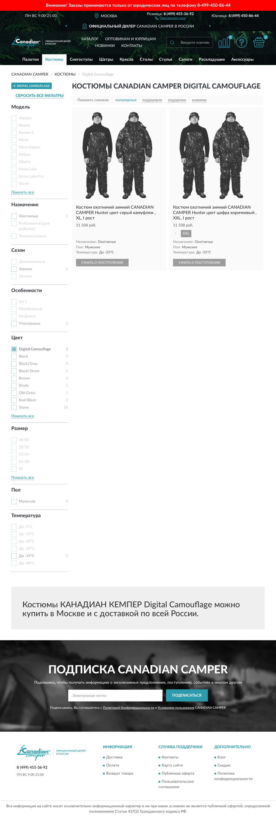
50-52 (24, 447)
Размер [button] (19, 428)
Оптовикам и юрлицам (130, 39)
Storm (24, 184)
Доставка (114, 758)
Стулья (165, 59)
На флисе (27, 316)
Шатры (106, 59)
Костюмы (54, 59)
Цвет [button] (17, 337)
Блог (222, 758)
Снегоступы (81, 59)
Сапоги (185, 59)
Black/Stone (29, 371)
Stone (24, 407)
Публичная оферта (178, 774)
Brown (24, 378)
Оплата (112, 766)
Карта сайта (172, 766)
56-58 (24, 462)
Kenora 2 (26, 133)
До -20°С (26, 541)
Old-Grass (27, 393)
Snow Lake (28, 169)
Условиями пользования (176, 707)
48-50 (24, 440)
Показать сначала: (93, 100)
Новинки (105, 46)
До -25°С (26, 549)
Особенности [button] (26, 290)
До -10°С (26, 534)
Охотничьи (28, 216)
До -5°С (25, 527)
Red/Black (27, 400)
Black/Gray (28, 364)
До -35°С (26, 556)
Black (23, 356)
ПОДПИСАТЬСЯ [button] (187, 695)
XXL (186, 233)
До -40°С (26, 563)
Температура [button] (26, 515)
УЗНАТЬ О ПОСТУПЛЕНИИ (102, 262)
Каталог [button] (90, 39)
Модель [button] (20, 107)
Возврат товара (119, 774)
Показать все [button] (22, 192)
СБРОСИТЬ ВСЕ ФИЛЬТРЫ (40, 96)
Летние (25, 276)
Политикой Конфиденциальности (128, 707)
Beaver (24, 125)
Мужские (27, 501)
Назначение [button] (25, 204)
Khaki (24, 386)
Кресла (126, 59)
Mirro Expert (29, 147)
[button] (170, 17)
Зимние (25, 269)
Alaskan (25, 118)
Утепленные (29, 324)
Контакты (131, 46)
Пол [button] (15, 490)
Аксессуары (242, 59)
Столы (146, 59)
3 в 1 (23, 302)
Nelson (24, 155)
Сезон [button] (18, 250)
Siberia (24, 162)
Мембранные (30, 309)
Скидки (224, 766)
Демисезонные (32, 262)
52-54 (24, 454)
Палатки (30, 59)
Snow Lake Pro (31, 176)
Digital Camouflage (35, 349)
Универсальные (32, 236)
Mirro (23, 140)
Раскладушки (212, 59)
